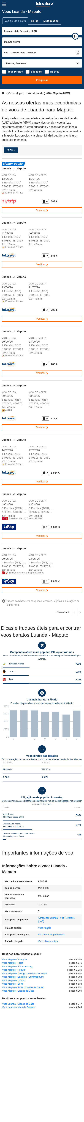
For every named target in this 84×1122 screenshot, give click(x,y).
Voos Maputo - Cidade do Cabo (18, 990)
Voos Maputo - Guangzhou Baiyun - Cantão (24, 973)
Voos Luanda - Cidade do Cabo (18, 1004)
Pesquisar (42, 80)
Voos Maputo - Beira (12, 983)
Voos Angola (44, 928)
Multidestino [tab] (51, 21)
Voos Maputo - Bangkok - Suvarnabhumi (23, 976)
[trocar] (75, 36)
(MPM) (51, 934)
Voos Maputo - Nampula (14, 959)
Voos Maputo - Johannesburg (17, 966)
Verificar (42, 210)
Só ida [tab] (34, 21)
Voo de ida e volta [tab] (15, 21)
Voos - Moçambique (48, 941)
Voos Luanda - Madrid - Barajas (18, 1007)
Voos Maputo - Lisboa (13, 980)
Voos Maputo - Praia (12, 962)
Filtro (12, 150)
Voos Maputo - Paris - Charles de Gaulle (23, 987)
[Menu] (4, 4)
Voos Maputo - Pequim (14, 969)
